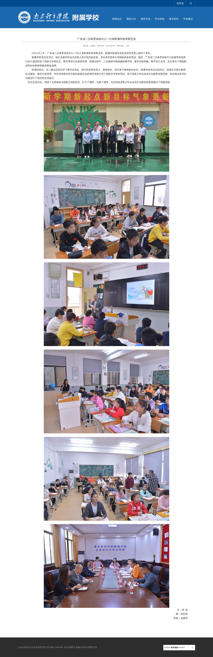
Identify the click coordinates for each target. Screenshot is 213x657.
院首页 (180, 3)
